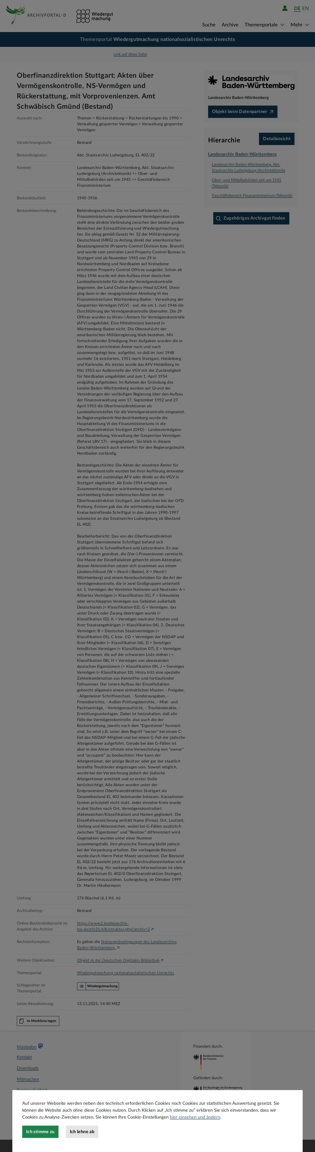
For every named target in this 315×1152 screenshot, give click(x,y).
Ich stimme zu (40, 1143)
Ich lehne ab (82, 1143)
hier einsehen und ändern (195, 1129)
